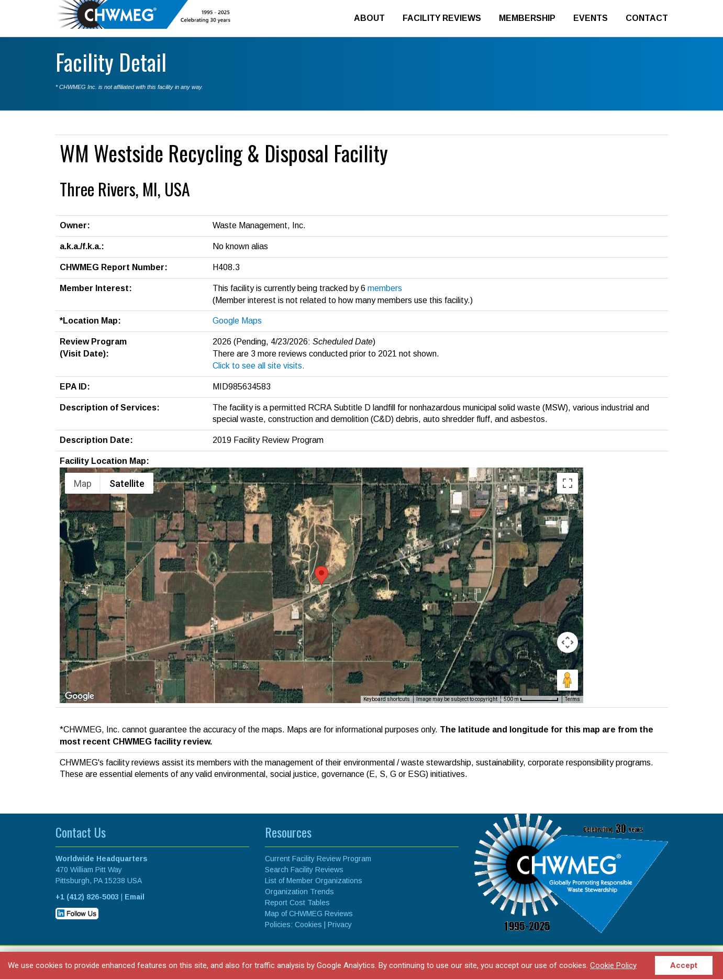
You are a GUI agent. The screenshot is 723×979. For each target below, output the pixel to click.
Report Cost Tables (297, 902)
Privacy (340, 924)
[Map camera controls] (567, 642)
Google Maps (237, 320)
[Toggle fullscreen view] (567, 483)
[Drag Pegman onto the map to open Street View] (567, 680)
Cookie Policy (613, 965)
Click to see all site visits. (259, 365)
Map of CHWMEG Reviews (309, 913)
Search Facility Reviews (304, 869)
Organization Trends (299, 891)
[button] (321, 575)
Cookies (308, 924)
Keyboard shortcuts (386, 699)
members (385, 288)
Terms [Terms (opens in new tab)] (572, 699)
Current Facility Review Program (318, 858)
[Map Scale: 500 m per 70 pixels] (531, 699)
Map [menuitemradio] (83, 483)
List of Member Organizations (313, 880)
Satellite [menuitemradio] (126, 483)
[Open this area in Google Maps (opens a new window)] (79, 696)
